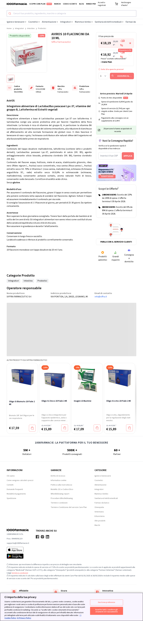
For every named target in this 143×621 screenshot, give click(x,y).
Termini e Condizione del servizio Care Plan (69, 507)
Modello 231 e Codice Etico (62, 489)
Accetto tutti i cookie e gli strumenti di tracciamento (106, 610)
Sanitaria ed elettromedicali (109, 21)
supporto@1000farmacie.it (18, 543)
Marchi (57, 4)
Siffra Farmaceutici (61, 42)
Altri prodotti (100, 520)
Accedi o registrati (102, 4)
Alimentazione (50, 21)
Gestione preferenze (106, 602)
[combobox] (71, 13)
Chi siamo (11, 476)
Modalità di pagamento (16, 493)
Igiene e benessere (16, 21)
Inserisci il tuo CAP (109, 155)
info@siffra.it (101, 296)
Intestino (31, 28)
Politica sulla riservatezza (61, 484)
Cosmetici (34, 21)
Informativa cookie (58, 480)
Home (9, 28)
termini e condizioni (20, 573)
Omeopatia (99, 507)
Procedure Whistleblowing (62, 498)
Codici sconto (70, 4)
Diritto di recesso (58, 476)
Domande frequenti (15, 489)
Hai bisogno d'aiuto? (126, 4)
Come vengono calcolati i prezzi (20, 480)
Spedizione (11, 498)
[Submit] (10, 13)
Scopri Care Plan (40, 4)
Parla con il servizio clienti (116, 241)
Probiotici (42, 28)
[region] (71, 607)
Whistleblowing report (60, 493)
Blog (81, 4)
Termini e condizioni (59, 502)
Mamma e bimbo (84, 21)
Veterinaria (99, 511)
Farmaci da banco (102, 502)
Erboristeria (99, 516)
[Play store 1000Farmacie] (18, 556)
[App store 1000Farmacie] (18, 549)
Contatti (10, 484)
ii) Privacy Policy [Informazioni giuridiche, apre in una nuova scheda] (24, 618)
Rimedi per (91, 4)
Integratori (66, 21)
